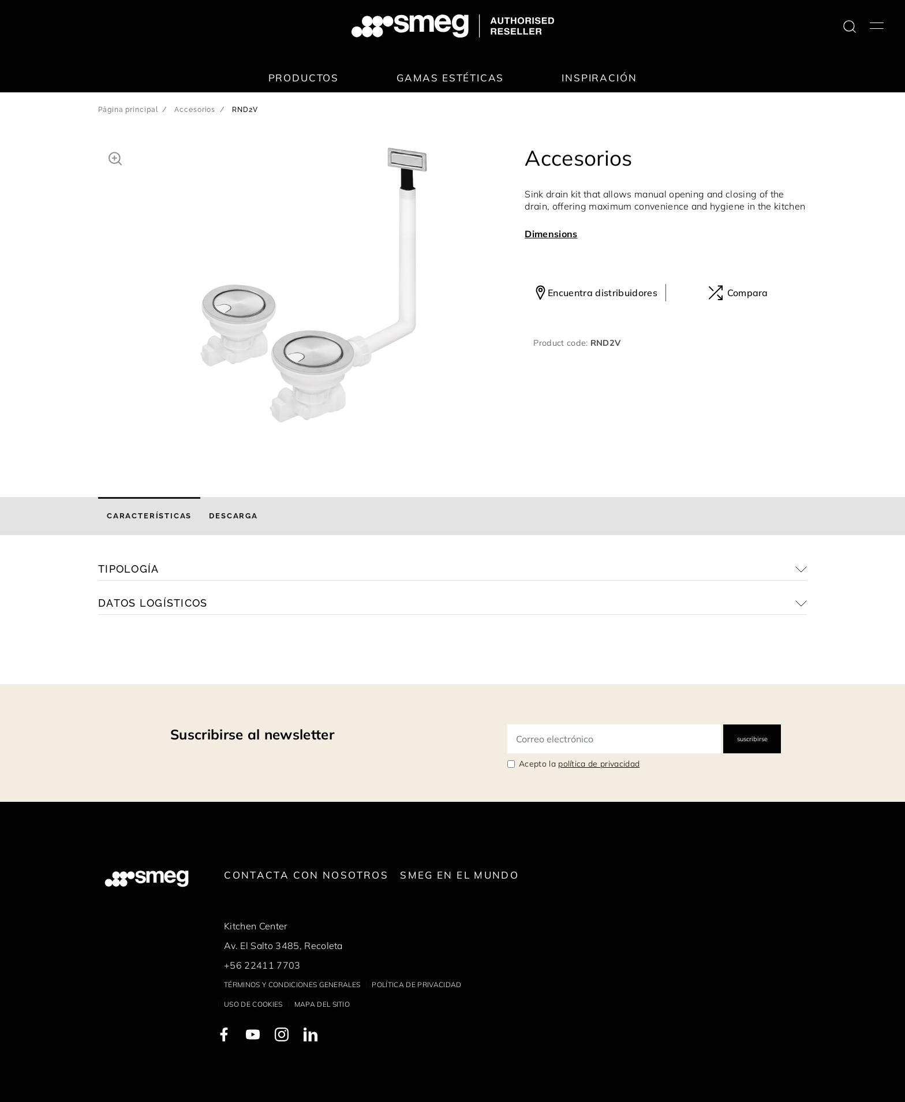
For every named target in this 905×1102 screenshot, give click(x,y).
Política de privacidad (416, 984)
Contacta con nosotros (306, 875)
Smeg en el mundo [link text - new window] (459, 875)
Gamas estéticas (450, 78)
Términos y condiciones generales (292, 984)
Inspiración (599, 78)
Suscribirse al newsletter (252, 734)
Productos (303, 78)
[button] (115, 157)
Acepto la (579, 764)
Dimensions (551, 234)
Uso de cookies (253, 1004)
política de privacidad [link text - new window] (599, 764)
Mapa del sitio (322, 1004)
